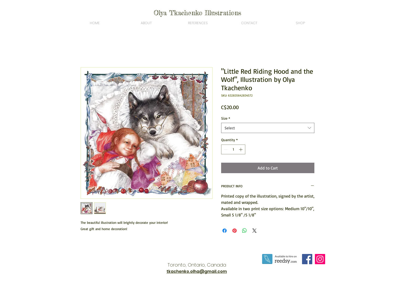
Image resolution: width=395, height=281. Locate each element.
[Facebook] (307, 259)
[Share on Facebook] (224, 230)
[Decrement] (225, 149)
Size (225, 118)
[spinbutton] (233, 149)
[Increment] (241, 149)
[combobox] (267, 128)
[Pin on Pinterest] (234, 230)
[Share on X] (254, 230)
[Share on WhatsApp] (244, 230)
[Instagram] (320, 259)
